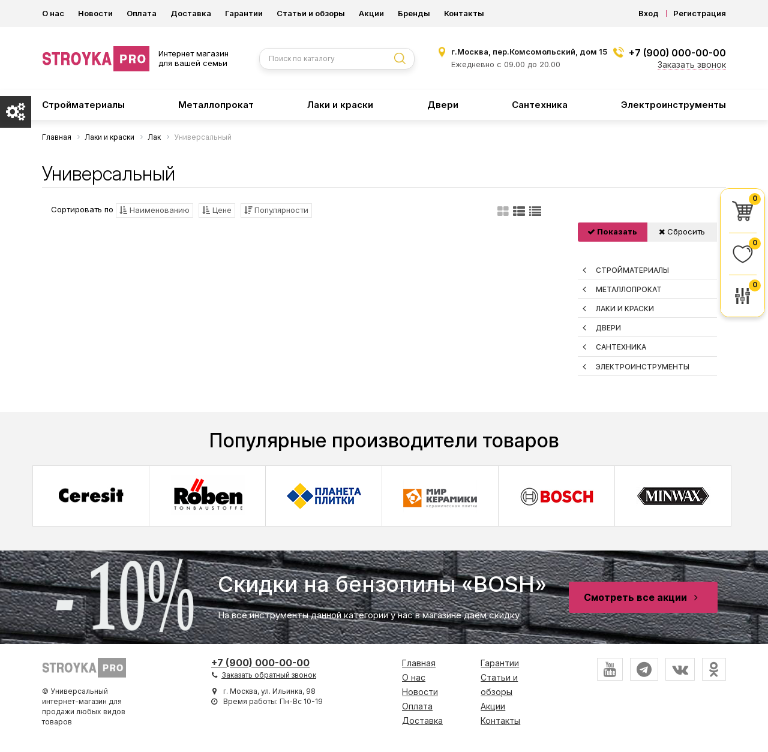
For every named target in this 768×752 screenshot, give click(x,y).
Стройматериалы (83, 104)
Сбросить (682, 231)
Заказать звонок (692, 64)
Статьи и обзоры (311, 13)
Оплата (142, 13)
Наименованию (154, 210)
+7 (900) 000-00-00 (677, 53)
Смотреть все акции (643, 597)
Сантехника (540, 104)
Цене (217, 210)
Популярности (276, 210)
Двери (442, 104)
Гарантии (244, 13)
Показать (612, 231)
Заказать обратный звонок (268, 674)
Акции (371, 13)
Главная (419, 663)
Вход (648, 13)
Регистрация (699, 13)
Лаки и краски (340, 104)
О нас (53, 13)
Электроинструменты (673, 104)
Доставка (190, 13)
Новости (95, 13)
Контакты (464, 13)
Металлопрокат (216, 104)
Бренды (414, 13)
